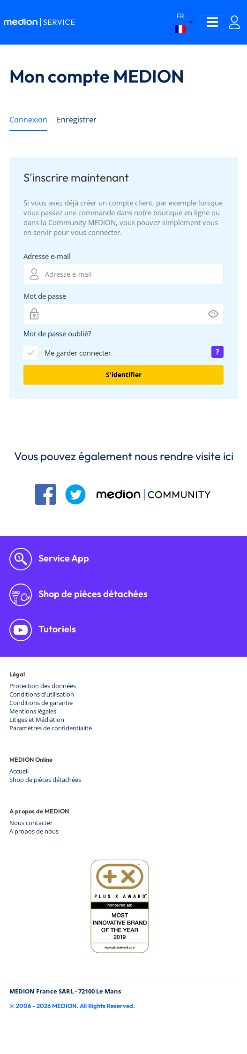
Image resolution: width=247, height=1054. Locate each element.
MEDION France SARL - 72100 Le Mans (65, 991)
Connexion (28, 119)
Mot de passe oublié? (57, 333)
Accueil (19, 771)
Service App (63, 558)
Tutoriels (56, 629)
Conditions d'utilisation (41, 694)
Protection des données (42, 686)
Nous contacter (30, 823)
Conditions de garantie (41, 702)
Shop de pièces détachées (92, 593)
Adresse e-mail (47, 256)
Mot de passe (44, 296)
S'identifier (124, 374)
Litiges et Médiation (36, 719)
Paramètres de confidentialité (50, 728)
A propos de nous (34, 831)
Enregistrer (77, 119)
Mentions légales (32, 711)
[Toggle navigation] (212, 22)
